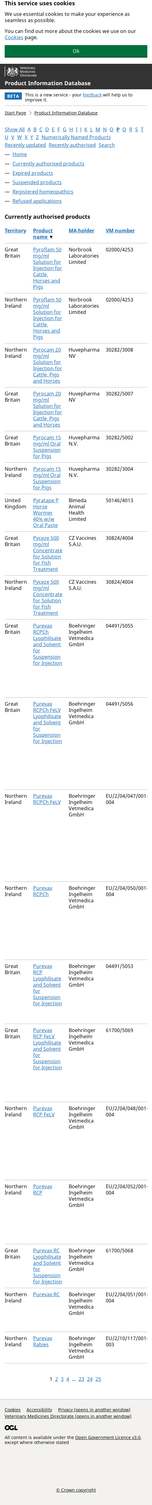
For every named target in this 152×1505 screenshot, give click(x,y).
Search (107, 145)
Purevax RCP (42, 1189)
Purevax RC (46, 1294)
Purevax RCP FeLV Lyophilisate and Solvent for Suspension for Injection (47, 1049)
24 (90, 1379)
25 (98, 1379)
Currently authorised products (48, 164)
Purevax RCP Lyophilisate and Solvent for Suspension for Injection (47, 985)
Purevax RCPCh (42, 891)
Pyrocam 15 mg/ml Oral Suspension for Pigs (47, 447)
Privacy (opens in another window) (94, 1410)
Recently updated (25, 145)
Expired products (32, 173)
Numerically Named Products (76, 137)
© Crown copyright (76, 1490)
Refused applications (37, 201)
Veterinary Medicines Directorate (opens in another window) (68, 1416)
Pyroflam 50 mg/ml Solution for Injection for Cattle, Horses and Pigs (47, 268)
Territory (15, 230)
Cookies (14, 37)
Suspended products (37, 182)
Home (19, 154)
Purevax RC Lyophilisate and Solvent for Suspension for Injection (47, 1266)
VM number (120, 230)
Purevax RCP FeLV (44, 1111)
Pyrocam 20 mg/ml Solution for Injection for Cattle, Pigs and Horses (47, 365)
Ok (76, 51)
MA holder (81, 230)
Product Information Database (48, 83)
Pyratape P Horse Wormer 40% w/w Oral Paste (46, 513)
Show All (15, 129)
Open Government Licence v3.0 (107, 1437)
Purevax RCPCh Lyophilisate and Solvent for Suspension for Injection (47, 644)
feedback (92, 95)
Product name (43, 233)
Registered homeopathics (42, 192)
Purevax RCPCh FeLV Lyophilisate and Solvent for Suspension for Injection (47, 722)
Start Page (15, 113)
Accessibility (39, 1410)
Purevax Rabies (42, 1341)
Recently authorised (72, 145)
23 (81, 1379)
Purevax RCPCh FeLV (47, 799)
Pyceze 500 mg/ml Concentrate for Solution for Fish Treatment (47, 554)
